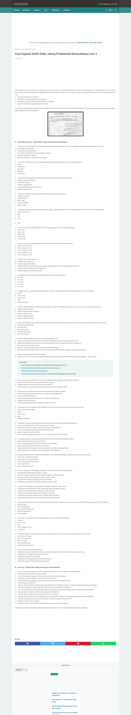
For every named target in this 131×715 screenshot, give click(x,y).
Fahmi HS (105, 147)
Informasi (27, 7)
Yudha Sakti (107, 136)
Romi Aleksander (108, 157)
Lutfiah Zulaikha (96, 160)
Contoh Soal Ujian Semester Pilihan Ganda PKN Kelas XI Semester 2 (40, 393)
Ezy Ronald (108, 143)
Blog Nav (68, 7)
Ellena (107, 140)
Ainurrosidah (95, 157)
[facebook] (23, 689)
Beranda (18, 7)
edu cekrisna (69, 712)
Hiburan (38, 7)
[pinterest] (57, 689)
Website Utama (65, 708)
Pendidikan (56, 7)
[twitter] (40, 689)
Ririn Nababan (95, 150)
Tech (46, 7)
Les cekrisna (54, 712)
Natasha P (95, 136)
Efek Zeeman (95, 79)
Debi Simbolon (96, 140)
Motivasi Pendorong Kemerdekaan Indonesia (34, 396)
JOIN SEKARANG (68, 41)
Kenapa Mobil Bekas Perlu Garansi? (102, 89)
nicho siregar (95, 143)
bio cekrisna (61, 712)
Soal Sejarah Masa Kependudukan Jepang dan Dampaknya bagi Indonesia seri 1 (44, 390)
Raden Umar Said (96, 153)
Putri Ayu (108, 160)
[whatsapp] (74, 689)
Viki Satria (109, 153)
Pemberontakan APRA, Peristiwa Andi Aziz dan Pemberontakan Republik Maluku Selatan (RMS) (48, 399)
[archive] (95, 18)
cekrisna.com (77, 712)
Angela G (94, 147)
